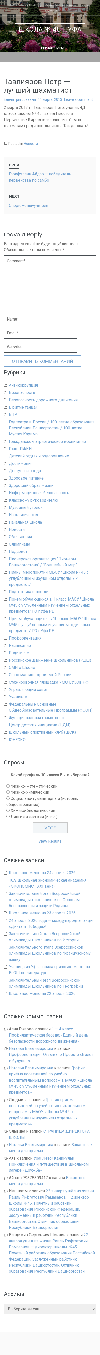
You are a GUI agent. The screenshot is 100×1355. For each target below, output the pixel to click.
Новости (31, 144)
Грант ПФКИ (20, 448)
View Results (50, 841)
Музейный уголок (26, 507)
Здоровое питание (26, 478)
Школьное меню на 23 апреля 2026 (42, 913)
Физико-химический (30, 792)
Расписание (20, 645)
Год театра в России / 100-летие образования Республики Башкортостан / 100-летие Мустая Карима (51, 428)
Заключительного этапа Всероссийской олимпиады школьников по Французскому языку (50, 953)
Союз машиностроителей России (40, 674)
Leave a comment (78, 99)
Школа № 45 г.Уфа (50, 29)
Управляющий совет (28, 689)
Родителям (19, 652)
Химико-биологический (33, 810)
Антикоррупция (23, 385)
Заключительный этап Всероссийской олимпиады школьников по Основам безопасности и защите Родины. (44, 899)
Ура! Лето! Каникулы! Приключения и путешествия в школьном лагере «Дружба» (49, 1164)
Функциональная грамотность (37, 717)
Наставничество (24, 514)
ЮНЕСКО (17, 739)
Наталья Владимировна (31, 1048)
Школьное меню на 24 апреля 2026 (42, 872)
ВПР (13, 414)
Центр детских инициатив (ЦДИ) (39, 725)
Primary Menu (53, 48)
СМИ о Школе (22, 667)
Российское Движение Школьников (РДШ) (50, 660)
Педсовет (18, 551)
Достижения (20, 463)
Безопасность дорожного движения (43, 399)
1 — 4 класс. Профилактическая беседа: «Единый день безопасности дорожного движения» (48, 1035)
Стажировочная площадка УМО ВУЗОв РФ (49, 682)
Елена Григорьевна (20, 99)
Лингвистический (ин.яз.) (34, 816)
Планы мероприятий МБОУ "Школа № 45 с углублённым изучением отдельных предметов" (49, 578)
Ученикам (18, 696)
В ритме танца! (23, 407)
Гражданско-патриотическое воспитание (47, 441)
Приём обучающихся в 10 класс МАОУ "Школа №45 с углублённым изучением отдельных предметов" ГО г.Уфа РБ (52, 624)
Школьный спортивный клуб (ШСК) (42, 732)
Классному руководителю (33, 500)
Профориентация (25, 638)
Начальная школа (25, 522)
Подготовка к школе (28, 591)
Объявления (20, 536)
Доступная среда (25, 470)
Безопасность (22, 392)
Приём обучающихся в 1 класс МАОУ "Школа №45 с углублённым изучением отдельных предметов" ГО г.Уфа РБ (51, 605)
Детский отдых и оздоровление (39, 456)
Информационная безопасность (39, 492)
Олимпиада (19, 544)
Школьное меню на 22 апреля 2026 (42, 993)
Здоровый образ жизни (31, 485)
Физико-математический (34, 786)
